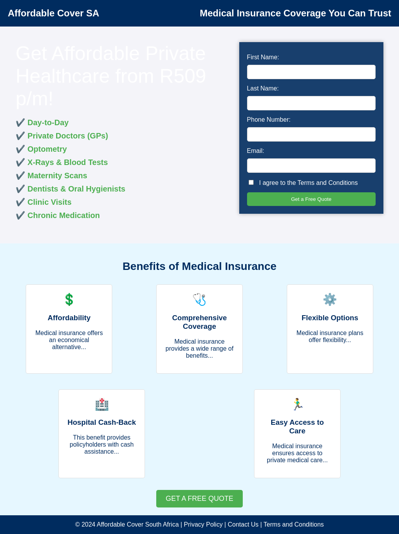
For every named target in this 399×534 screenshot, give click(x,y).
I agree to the (303, 182)
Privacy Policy (203, 524)
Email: (255, 150)
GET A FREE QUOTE (199, 498)
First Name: (263, 57)
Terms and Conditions (328, 182)
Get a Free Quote (311, 199)
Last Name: (263, 88)
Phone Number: (269, 119)
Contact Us (243, 524)
